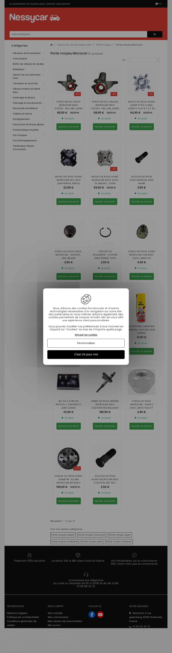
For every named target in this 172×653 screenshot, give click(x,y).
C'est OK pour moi (86, 354)
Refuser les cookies (86, 334)
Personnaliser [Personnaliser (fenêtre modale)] (86, 343)
